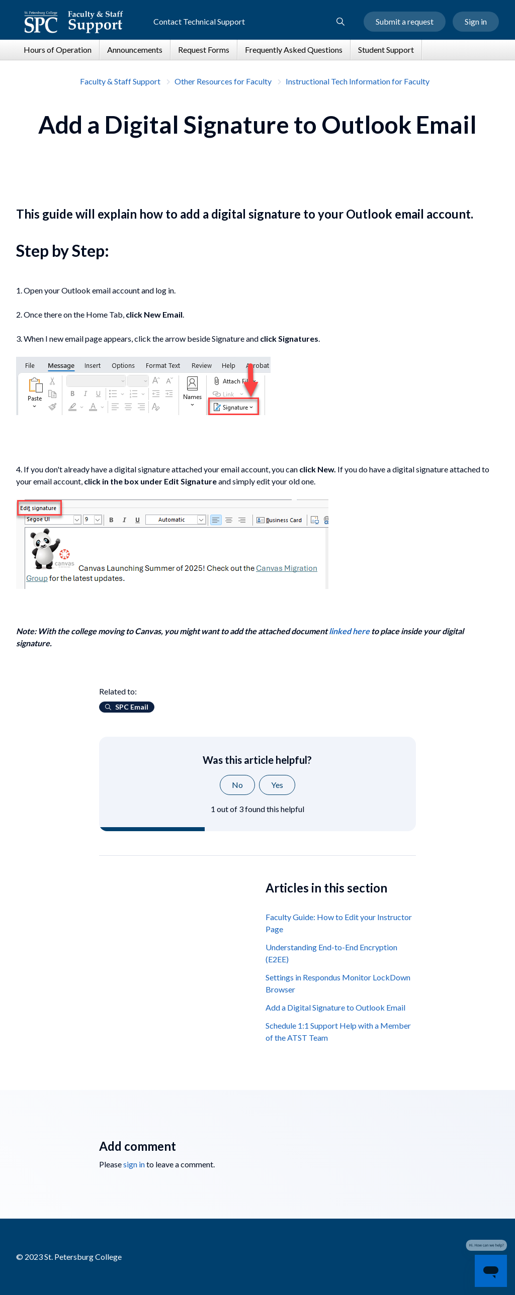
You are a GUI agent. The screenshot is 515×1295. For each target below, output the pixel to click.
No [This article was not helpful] (237, 784)
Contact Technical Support (199, 22)
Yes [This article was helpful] (277, 784)
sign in (134, 1164)
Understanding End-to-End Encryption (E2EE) (331, 953)
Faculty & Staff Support (120, 81)
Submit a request (405, 22)
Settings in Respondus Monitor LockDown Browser (338, 983)
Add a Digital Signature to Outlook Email (335, 1007)
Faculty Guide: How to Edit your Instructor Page (339, 923)
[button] (340, 22)
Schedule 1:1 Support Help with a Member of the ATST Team (338, 1031)
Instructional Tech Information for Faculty (358, 81)
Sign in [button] (476, 22)
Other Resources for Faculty (223, 81)
